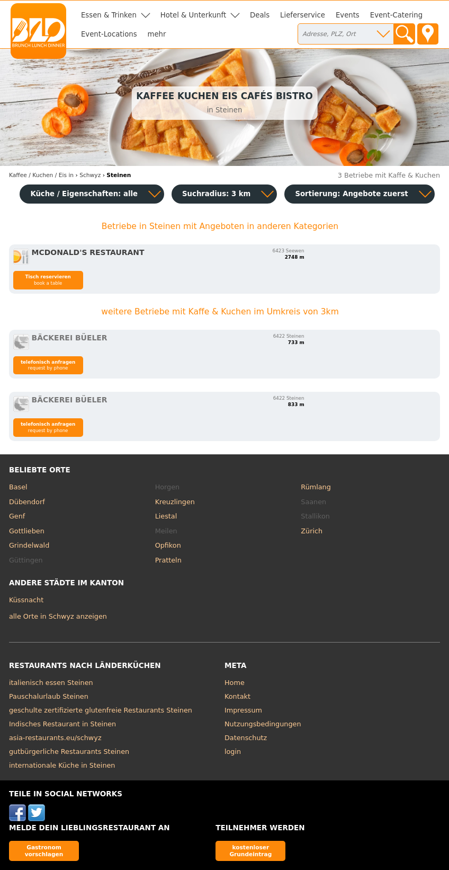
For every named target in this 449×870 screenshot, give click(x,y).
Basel (18, 487)
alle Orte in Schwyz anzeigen (58, 616)
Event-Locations (109, 34)
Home (234, 683)
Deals (260, 15)
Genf (17, 516)
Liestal (166, 516)
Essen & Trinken (109, 15)
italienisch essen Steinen (51, 683)
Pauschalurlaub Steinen (48, 696)
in (41, 175)
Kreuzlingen (175, 502)
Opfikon (168, 545)
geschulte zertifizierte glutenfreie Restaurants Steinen (100, 710)
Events (348, 15)
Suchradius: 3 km (216, 194)
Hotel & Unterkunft (193, 15)
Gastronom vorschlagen (44, 850)
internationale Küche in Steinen (62, 765)
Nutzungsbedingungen (262, 724)
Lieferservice (302, 15)
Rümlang (315, 487)
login (232, 751)
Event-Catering (396, 15)
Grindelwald (29, 545)
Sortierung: (351, 194)
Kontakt (237, 696)
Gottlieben (26, 531)
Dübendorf (27, 502)
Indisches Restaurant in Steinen (62, 724)
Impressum (243, 710)
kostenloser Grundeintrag (250, 850)
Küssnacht (26, 600)
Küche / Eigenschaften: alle (84, 194)
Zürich (311, 531)
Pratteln (168, 560)
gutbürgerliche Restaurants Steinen (69, 751)
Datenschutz (245, 738)
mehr (157, 34)
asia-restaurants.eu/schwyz (55, 738)
